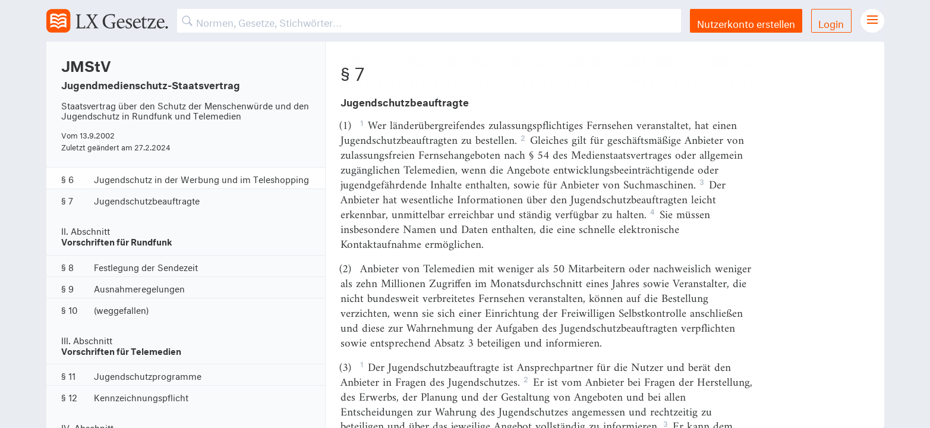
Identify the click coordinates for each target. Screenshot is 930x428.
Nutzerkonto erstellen (746, 22)
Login (831, 22)
